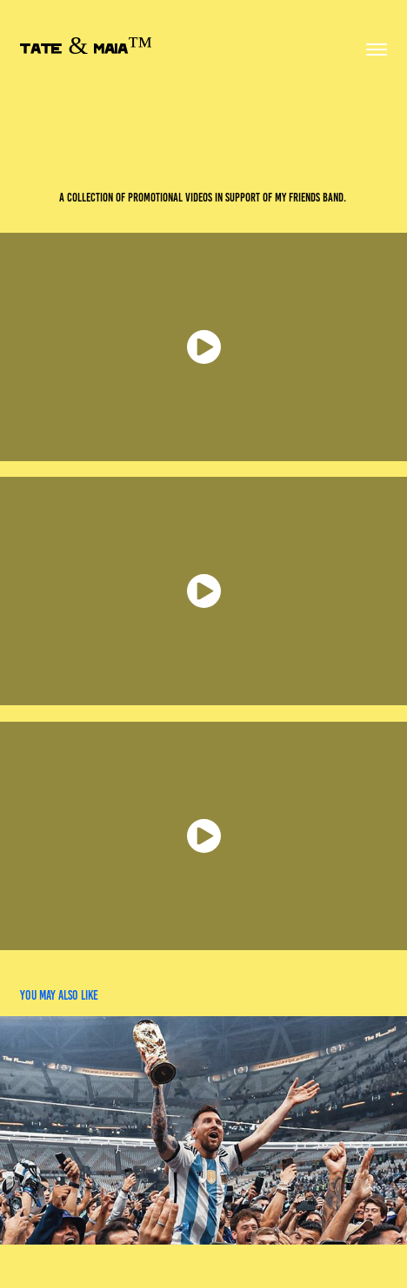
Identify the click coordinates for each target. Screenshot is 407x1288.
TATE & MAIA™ (86, 49)
